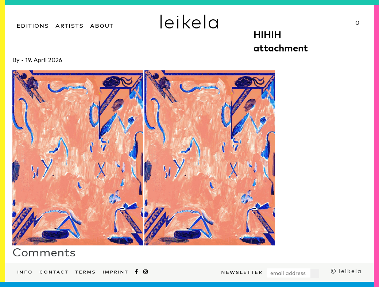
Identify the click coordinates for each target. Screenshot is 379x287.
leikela (189, 21)
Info (25, 271)
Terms (85, 271)
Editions (32, 25)
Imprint (115, 271)
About (101, 25)
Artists (69, 25)
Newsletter (242, 271)
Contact (54, 271)
